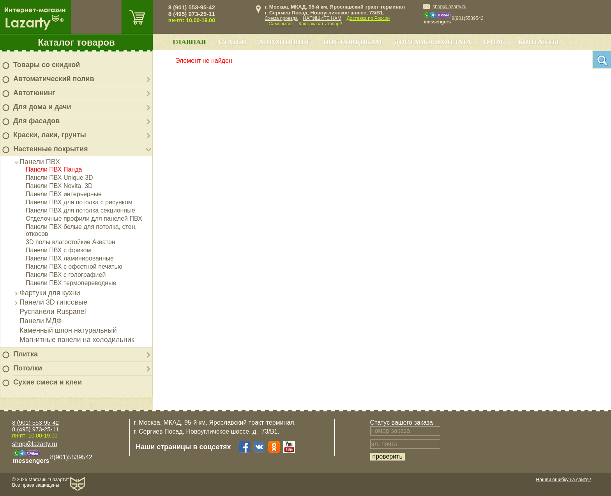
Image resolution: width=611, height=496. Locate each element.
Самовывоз (280, 24)
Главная (189, 42)
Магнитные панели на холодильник (76, 340)
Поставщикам (352, 42)
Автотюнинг (34, 93)
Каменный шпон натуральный (68, 330)
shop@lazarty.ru (449, 6)
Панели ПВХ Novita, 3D (59, 185)
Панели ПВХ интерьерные (64, 194)
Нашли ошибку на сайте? (563, 479)
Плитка (25, 354)
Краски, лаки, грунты (49, 135)
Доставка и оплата (432, 42)
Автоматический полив (53, 79)
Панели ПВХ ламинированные (70, 258)
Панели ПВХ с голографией (66, 274)
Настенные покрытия (50, 149)
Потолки (27, 368)
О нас (494, 42)
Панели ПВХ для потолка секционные (80, 210)
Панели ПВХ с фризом (58, 250)
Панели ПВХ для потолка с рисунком (79, 202)
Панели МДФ (40, 321)
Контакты (538, 42)
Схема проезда (281, 18)
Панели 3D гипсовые (53, 302)
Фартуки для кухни (49, 293)
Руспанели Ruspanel (52, 311)
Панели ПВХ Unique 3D (59, 177)
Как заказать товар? (320, 24)
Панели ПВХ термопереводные (71, 283)
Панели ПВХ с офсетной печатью (74, 266)
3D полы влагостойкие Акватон (70, 242)
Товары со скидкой (46, 65)
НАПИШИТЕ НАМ (322, 18)
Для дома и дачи (42, 107)
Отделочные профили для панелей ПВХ (84, 218)
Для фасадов (36, 121)
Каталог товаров (76, 42)
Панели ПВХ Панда (54, 169)
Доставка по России (368, 18)
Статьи (232, 42)
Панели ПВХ (39, 162)
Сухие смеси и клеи (47, 382)
